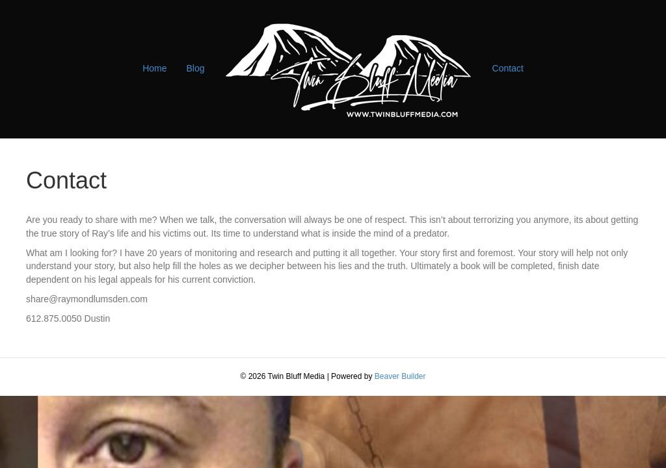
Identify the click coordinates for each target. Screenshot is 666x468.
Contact (508, 68)
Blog (196, 68)
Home (154, 68)
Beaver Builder (400, 376)
